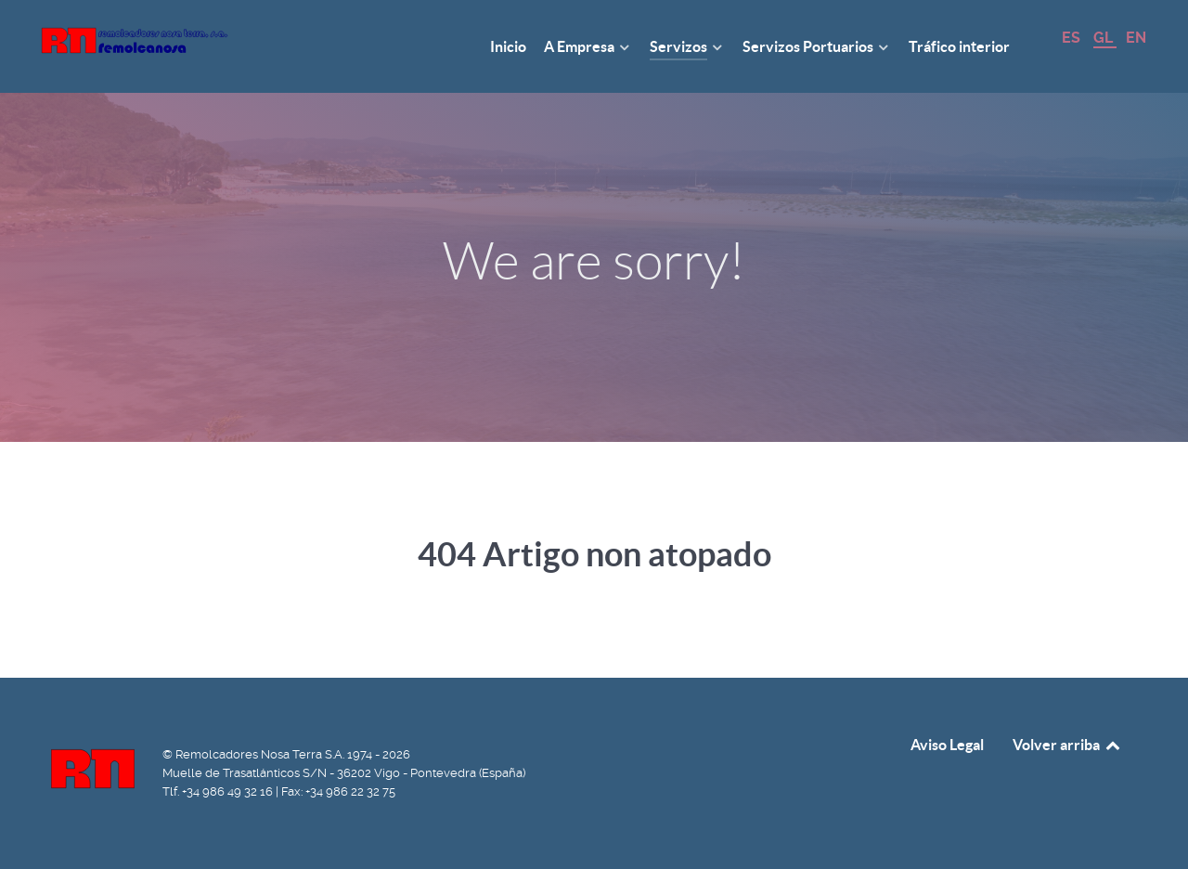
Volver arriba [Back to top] (1067, 744)
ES (1073, 37)
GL (1105, 37)
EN (1136, 37)
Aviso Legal (947, 744)
